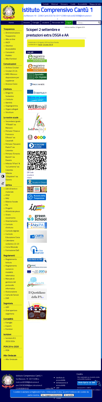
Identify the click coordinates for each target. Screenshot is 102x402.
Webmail (54, 4)
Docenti (26, 22)
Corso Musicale (12, 247)
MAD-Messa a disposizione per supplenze (12, 77)
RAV (7, 198)
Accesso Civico (11, 83)
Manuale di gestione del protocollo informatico (11, 283)
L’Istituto (9, 99)
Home (11, 22)
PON (7, 350)
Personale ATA (58, 22)
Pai (7, 204)
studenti (45, 22)
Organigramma (12, 105)
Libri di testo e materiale (11, 190)
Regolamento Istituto (11, 261)
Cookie (58, 398)
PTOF (8, 195)
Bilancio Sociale (12, 201)
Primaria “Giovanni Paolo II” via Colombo (13, 147)
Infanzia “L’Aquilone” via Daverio (12, 176)
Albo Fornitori (11, 58)
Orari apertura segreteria (11, 312)
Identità (9, 102)
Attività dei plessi (13, 211)
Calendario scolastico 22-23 (12, 242)
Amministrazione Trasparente (13, 34)
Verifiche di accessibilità (60, 378)
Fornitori (9, 329)
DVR (7, 298)
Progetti (9, 208)
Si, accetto (69, 395)
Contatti (46, 4)
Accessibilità (82, 4)
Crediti (72, 4)
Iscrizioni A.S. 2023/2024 (11, 340)
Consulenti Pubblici (10, 54)
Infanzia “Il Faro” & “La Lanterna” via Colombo (13, 166)
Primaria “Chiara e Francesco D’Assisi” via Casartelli (13, 136)
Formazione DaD (12, 250)
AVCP (8, 42)
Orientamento (11, 221)
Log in (68, 22)
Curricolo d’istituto (9, 226)
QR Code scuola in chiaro (33, 165)
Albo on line (10, 39)
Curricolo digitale (12, 230)
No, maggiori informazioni (52, 395)
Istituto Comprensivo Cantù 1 (57, 9)
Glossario (64, 4)
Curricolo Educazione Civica (13, 236)
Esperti (9, 325)
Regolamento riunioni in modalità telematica (11, 270)
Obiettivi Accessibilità (11, 47)
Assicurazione (11, 291)
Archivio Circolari (12, 67)
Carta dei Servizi (12, 294)
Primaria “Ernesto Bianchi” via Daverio (13, 157)
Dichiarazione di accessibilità (62, 383)
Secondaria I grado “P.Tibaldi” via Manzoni (13, 124)
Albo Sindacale (11, 359)
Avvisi (40, 44)
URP (7, 307)
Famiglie (36, 22)
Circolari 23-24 (11, 70)
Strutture (10, 112)
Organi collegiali (12, 109)
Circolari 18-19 (48, 44)
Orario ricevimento (10, 216)
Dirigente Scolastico (10, 94)
